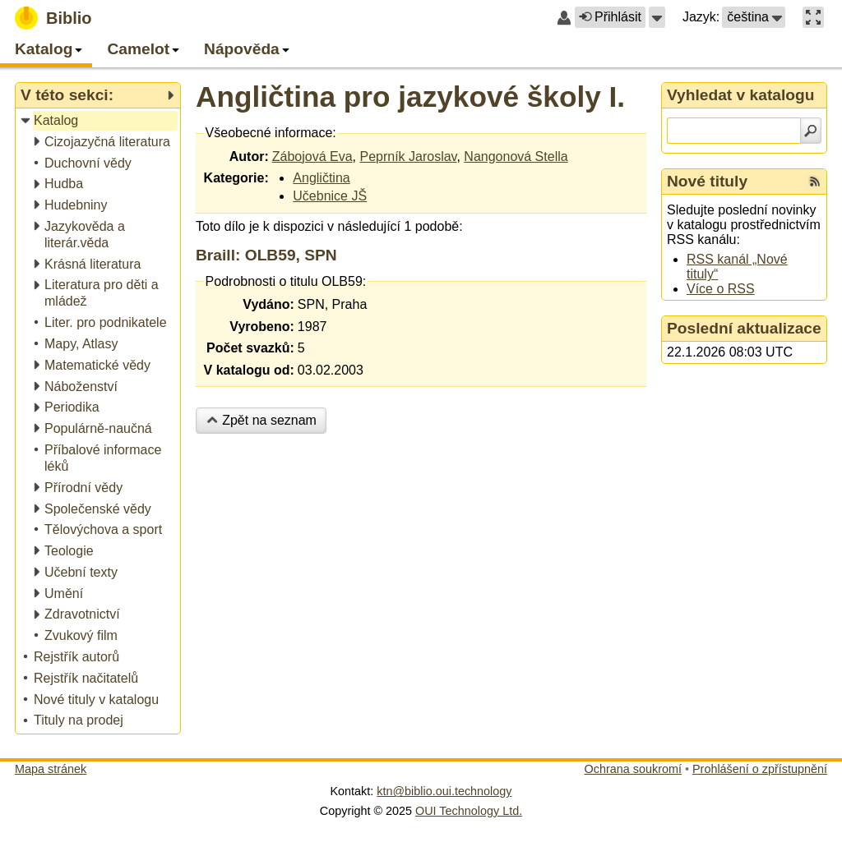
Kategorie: (236, 178)
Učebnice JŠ (330, 196)
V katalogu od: (249, 370)
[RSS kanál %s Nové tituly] (814, 182)
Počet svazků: (250, 348)
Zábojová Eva (312, 156)
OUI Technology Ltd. (468, 810)
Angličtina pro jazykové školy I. (410, 97)
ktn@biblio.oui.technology (444, 791)
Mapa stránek (50, 768)
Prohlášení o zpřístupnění (759, 768)
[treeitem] (99, 121)
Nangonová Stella (515, 156)
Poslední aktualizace (744, 328)
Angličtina (321, 178)
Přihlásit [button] (610, 17)
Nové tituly (707, 181)
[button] (657, 17)
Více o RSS (721, 289)
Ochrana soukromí (633, 768)
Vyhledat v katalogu (741, 95)
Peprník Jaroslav (407, 156)
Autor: (249, 156)
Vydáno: (268, 304)
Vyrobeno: (261, 327)
